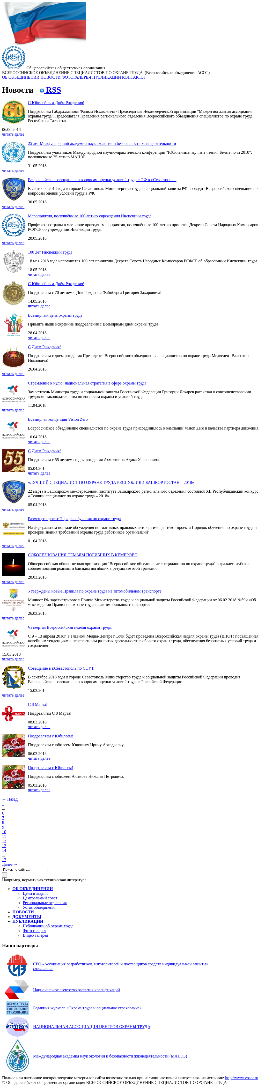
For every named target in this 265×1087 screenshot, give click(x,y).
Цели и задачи (35, 893)
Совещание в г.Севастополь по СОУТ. (61, 668)
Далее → (10, 864)
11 (4, 836)
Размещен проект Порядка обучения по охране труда (74, 518)
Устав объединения (39, 907)
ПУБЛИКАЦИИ (106, 77)
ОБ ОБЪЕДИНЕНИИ (20, 77)
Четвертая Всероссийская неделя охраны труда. (70, 627)
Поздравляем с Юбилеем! (50, 736)
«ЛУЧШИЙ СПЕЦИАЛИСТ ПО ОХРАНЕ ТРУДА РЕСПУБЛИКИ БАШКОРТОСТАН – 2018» (111, 482)
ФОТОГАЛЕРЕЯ (76, 77)
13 (4, 846)
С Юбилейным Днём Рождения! (56, 102)
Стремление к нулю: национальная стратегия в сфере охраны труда (87, 383)
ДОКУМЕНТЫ (26, 916)
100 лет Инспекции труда (50, 252)
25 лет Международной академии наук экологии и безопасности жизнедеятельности (102, 143)
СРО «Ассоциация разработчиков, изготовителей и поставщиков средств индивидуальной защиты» (120, 964)
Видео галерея (35, 935)
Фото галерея (34, 930)
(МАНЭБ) (110, 1056)
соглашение (43, 968)
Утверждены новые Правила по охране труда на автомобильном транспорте (94, 591)
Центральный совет (40, 898)
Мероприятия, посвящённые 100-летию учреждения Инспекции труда (89, 216)
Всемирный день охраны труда (55, 315)
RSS (50, 89)
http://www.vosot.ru (241, 1078)
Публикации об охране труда (48, 926)
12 (4, 841)
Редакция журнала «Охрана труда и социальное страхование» (87, 1008)
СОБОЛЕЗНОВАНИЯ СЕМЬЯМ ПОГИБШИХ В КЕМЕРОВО (82, 555)
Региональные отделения (45, 902)
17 (4, 859)
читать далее (13, 134)
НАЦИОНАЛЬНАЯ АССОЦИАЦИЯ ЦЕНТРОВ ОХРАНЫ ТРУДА (91, 1026)
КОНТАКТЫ (133, 77)
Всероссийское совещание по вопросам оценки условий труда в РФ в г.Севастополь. (102, 180)
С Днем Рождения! (44, 347)
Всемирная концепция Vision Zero (58, 419)
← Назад (10, 799)
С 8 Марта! (37, 704)
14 (4, 850)
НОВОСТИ (50, 77)
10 (4, 832)
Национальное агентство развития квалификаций (76, 990)
